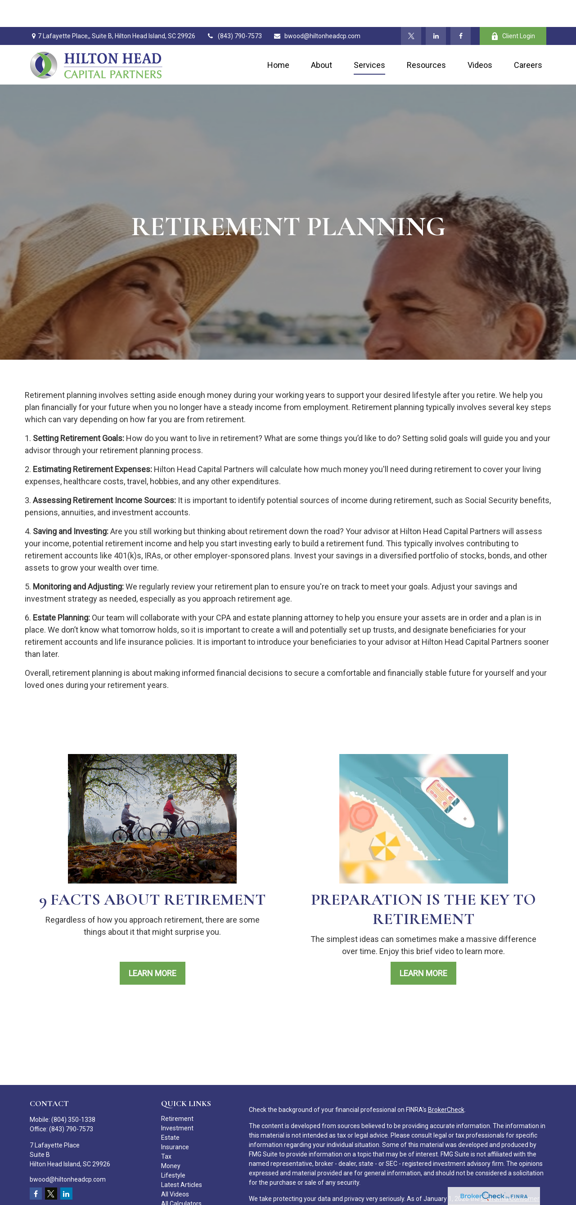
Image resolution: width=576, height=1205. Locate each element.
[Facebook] (460, 9)
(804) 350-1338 (73, 1092)
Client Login (513, 9)
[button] (278, 38)
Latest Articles (181, 1157)
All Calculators (181, 1176)
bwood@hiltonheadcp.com (316, 9)
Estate (170, 1110)
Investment (177, 1101)
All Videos (175, 1167)
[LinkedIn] (436, 9)
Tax (166, 1129)
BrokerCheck (446, 1082)
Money (170, 1139)
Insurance (175, 1120)
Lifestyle (173, 1148)
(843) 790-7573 (234, 9)
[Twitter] (411, 9)
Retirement (177, 1091)
